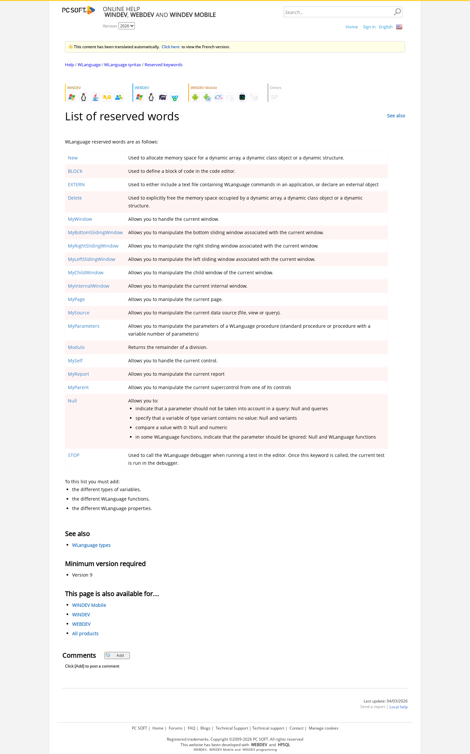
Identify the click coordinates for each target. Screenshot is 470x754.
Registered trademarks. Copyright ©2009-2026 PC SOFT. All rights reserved (235, 739)
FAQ (191, 728)
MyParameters (84, 326)
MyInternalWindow (88, 286)
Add (114, 655)
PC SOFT (139, 728)
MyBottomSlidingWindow (95, 232)
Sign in (369, 27)
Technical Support (232, 728)
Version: (110, 26)
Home (352, 27)
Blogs (205, 728)
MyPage (76, 299)
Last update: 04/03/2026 (386, 701)
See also (396, 116)
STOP (73, 455)
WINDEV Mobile (89, 605)
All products (85, 633)
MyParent (78, 387)
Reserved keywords (163, 65)
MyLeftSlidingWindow (91, 259)
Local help (398, 707)
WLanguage (89, 65)
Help (69, 65)
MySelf (75, 360)
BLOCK (75, 171)
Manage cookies (323, 728)
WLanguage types (91, 545)
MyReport (78, 374)
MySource (78, 312)
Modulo (76, 347)
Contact (297, 728)
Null (72, 401)
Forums (175, 728)
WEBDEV (81, 624)
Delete (75, 198)
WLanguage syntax (122, 65)
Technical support (268, 728)
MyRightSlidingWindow (93, 246)
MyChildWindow (85, 272)
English (386, 27)
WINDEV (81, 614)
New (73, 158)
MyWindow (80, 219)
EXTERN (76, 184)
